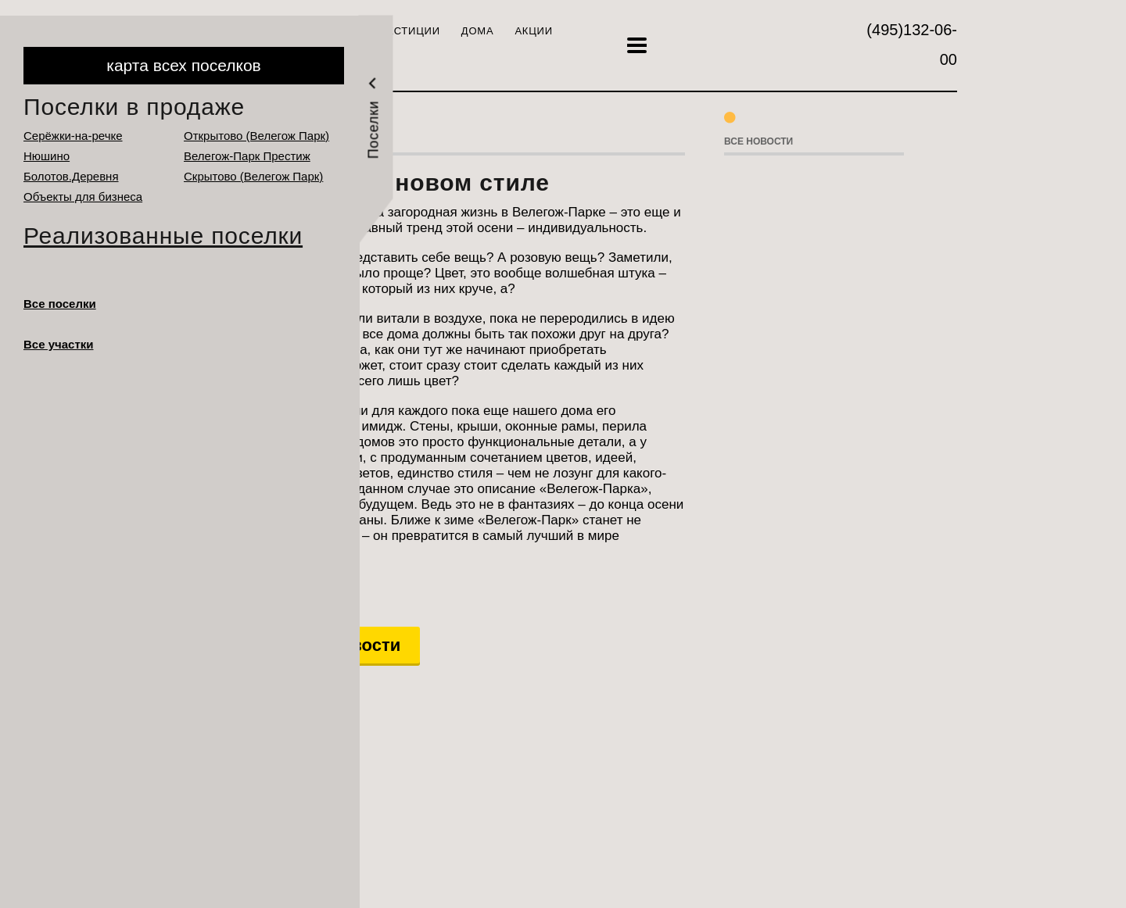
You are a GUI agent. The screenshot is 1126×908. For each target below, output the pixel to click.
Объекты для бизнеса (82, 196)
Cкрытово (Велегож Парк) (253, 176)
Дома (477, 31)
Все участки (58, 344)
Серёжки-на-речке (73, 135)
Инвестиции (401, 31)
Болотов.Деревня (71, 176)
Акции (533, 31)
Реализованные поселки (163, 235)
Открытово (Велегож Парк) (256, 135)
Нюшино (46, 156)
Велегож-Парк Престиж (247, 156)
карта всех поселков (183, 65)
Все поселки (59, 303)
